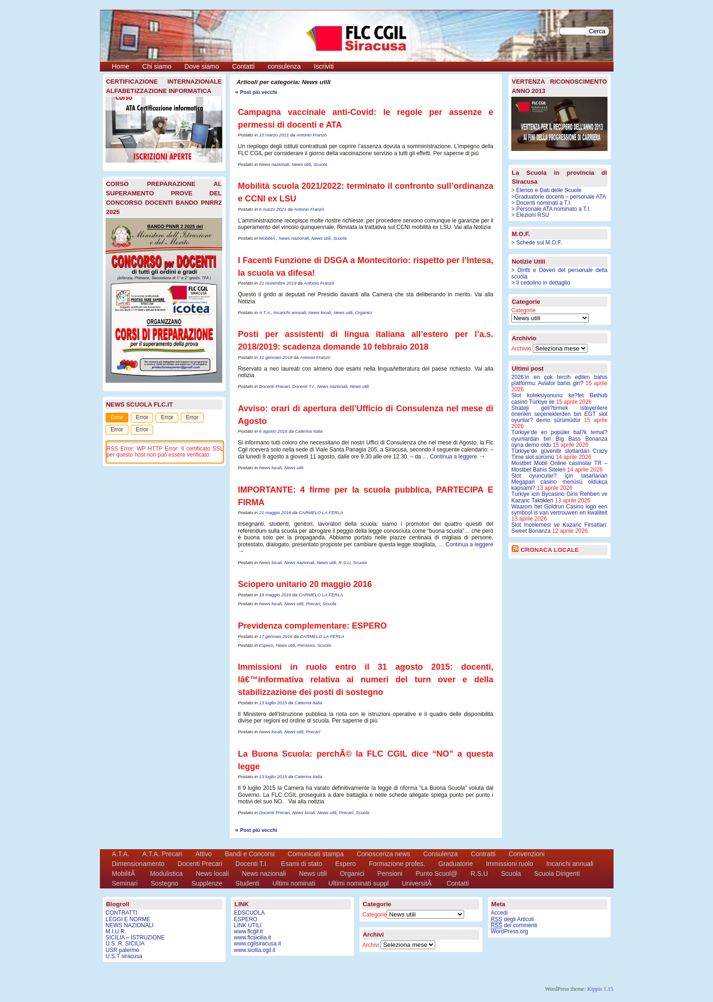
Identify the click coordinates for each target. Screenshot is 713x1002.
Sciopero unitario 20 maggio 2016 (305, 584)
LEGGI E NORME (128, 919)
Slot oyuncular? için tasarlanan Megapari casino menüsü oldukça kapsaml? (559, 481)
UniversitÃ (417, 883)
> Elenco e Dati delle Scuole (546, 190)
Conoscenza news (383, 854)
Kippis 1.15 (600, 989)
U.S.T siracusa (124, 956)
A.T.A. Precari (162, 854)
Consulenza (440, 854)
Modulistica (166, 873)
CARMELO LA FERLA (321, 512)
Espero (266, 645)
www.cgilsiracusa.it (257, 943)
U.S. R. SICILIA (125, 943)
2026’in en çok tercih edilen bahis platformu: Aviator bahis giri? (559, 380)
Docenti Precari (274, 386)
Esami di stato (301, 863)
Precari (313, 603)
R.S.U (345, 562)
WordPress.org (509, 931)
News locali (319, 312)
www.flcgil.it (248, 931)
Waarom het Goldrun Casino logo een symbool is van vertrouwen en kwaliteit (559, 509)
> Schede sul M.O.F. (536, 242)
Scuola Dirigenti (557, 873)
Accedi (499, 912)
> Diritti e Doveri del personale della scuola (559, 273)
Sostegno (164, 883)
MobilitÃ (267, 238)
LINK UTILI (247, 925)
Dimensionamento (138, 863)
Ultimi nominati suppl (358, 883)
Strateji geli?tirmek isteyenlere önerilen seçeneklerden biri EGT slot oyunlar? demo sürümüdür (559, 414)
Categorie (523, 310)
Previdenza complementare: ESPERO (312, 625)
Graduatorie (455, 863)
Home (120, 66)
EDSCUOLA (249, 912)
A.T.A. (265, 312)
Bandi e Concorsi (250, 854)
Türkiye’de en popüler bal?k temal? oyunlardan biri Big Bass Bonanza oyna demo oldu (559, 438)
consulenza (284, 66)
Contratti (483, 854)
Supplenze (206, 883)
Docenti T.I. (303, 386)
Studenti (247, 883)
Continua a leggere (457, 456)
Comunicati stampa (316, 854)
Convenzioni (526, 854)
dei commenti (514, 925)
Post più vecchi (256, 92)
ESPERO (245, 919)
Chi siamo (156, 66)
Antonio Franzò (311, 134)
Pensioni (306, 645)
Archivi (370, 945)
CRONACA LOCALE (550, 549)
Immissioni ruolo (509, 863)
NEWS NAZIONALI (130, 925)
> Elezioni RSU (530, 215)
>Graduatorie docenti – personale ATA (558, 196)
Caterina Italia (309, 431)
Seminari (125, 883)
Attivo (203, 854)
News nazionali (274, 164)
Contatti (243, 66)
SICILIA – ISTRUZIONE (135, 937)
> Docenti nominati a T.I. (541, 203)
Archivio (521, 348)
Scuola (320, 164)
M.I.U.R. (116, 931)
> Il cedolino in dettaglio (540, 282)
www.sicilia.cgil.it (254, 950)
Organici (363, 312)
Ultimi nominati (293, 883)
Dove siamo (201, 66)
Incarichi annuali (290, 312)
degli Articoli (512, 919)
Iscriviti (324, 66)
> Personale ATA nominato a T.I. (551, 209)
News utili (301, 164)
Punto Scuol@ (437, 873)
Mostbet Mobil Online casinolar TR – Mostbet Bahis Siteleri (559, 466)
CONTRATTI (121, 912)
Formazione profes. (397, 863)
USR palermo (122, 950)
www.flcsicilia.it (252, 937)
